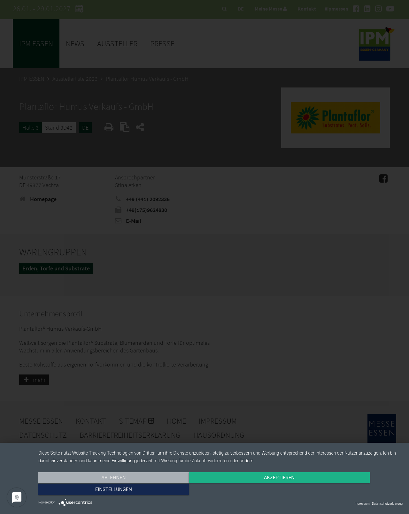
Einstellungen (347, 491)
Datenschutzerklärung (387, 503)
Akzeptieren (220, 491)
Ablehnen (93, 491)
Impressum (362, 503)
